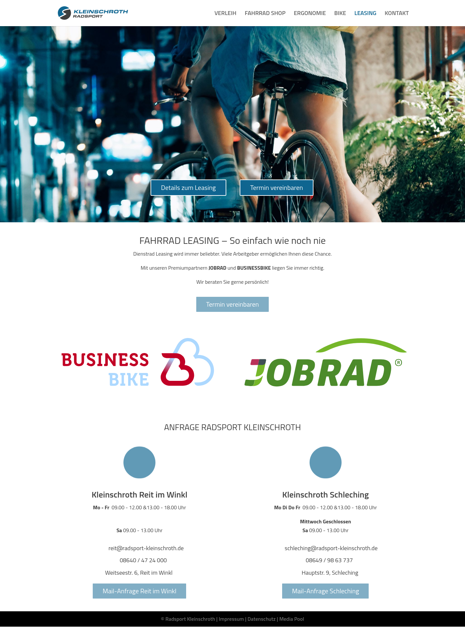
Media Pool (291, 619)
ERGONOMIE (310, 14)
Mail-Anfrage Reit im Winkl (139, 591)
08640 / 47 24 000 (143, 560)
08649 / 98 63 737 (329, 560)
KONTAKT (397, 14)
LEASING (365, 14)
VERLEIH (225, 14)
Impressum (231, 619)
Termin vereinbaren (276, 187)
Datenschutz (262, 619)
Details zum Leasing (188, 187)
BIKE (340, 14)
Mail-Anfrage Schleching (325, 591)
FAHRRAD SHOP (265, 14)
